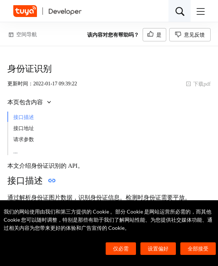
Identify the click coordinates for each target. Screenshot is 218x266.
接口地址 (23, 128)
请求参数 (23, 139)
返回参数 (23, 150)
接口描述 (23, 117)
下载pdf (198, 84)
